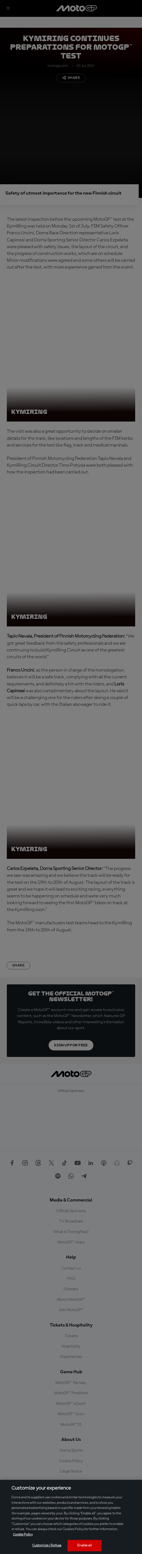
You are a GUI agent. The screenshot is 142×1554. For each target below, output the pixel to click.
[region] (71, 1517)
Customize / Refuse (46, 1545)
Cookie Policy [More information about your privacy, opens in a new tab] (23, 1534)
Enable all (84, 1545)
